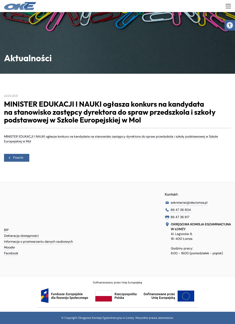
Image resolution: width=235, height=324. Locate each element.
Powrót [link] (15, 157)
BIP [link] (6, 230)
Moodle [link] (9, 247)
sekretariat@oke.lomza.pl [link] (189, 202)
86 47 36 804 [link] (181, 210)
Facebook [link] (11, 253)
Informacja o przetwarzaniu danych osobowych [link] (38, 241)
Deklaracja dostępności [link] (21, 236)
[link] (230, 25)
